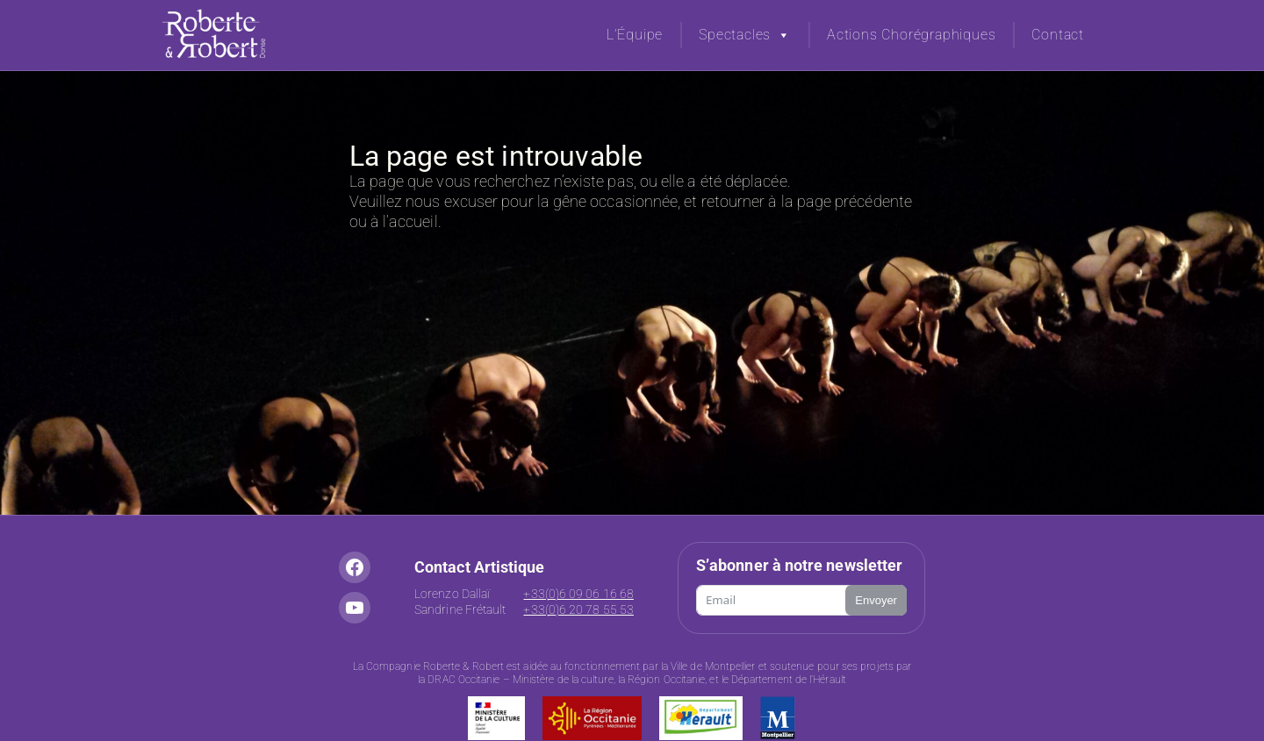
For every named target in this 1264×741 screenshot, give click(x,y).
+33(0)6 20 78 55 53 (578, 609)
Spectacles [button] (745, 35)
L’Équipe (635, 34)
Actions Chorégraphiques (911, 34)
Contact (1057, 34)
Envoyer (876, 600)
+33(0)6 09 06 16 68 (578, 594)
